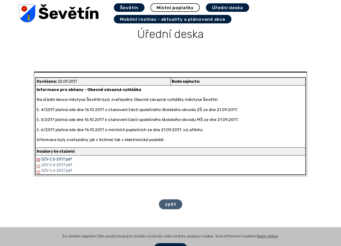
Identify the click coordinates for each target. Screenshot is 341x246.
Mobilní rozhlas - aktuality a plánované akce (172, 19)
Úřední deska (227, 7)
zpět (170, 206)
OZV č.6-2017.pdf (56, 170)
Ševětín (68, 13)
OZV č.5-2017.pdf (56, 159)
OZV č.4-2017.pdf (56, 165)
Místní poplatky (175, 7)
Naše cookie (267, 243)
